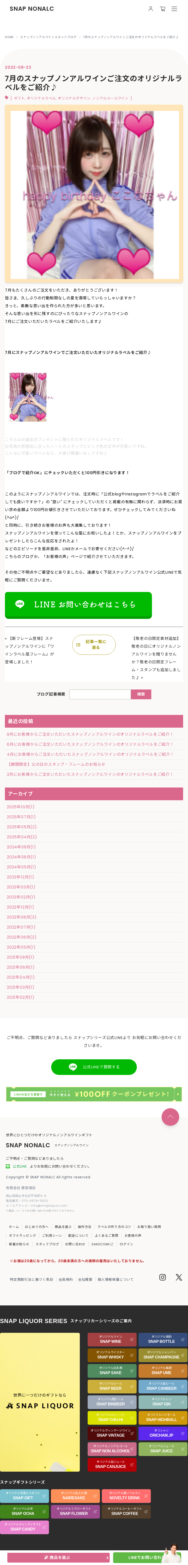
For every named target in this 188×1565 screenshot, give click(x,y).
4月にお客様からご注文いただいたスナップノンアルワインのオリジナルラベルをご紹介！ (90, 754)
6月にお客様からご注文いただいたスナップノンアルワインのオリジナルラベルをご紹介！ (90, 744)
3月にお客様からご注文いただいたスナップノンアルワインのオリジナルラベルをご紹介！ (90, 774)
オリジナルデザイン (74, 98)
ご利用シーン (52, 1235)
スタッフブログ (47, 1244)
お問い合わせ (75, 1244)
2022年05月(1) (21, 947)
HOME (9, 37)
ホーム (14, 1227)
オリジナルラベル (41, 98)
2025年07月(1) (21, 817)
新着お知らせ (19, 1244)
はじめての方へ (37, 1227)
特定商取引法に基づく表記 (31, 1279)
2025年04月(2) (22, 837)
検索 (141, 694)
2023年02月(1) (21, 897)
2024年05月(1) (21, 867)
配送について (78, 1235)
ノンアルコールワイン (110, 98)
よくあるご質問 (106, 1235)
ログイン (126, 1244)
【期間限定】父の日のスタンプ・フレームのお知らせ (56, 764)
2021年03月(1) (21, 987)
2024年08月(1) (21, 857)
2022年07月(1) (21, 927)
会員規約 (66, 1279)
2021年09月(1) (21, 957)
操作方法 (84, 1227)
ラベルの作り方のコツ (114, 1227)
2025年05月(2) (22, 827)
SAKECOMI (103, 1244)
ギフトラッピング (22, 1235)
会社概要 (85, 1279)
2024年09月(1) (21, 847)
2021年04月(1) (21, 977)
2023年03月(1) (21, 887)
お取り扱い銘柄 (149, 1227)
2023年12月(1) (20, 877)
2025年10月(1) (21, 807)
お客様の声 (133, 1235)
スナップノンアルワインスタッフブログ (48, 37)
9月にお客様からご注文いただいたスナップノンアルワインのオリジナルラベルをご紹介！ (90, 734)
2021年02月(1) (21, 997)
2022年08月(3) (22, 917)
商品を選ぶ (63, 1227)
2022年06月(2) (22, 937)
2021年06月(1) (21, 967)
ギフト (19, 98)
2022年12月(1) (20, 907)
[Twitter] (179, 1278)
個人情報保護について (116, 1279)
